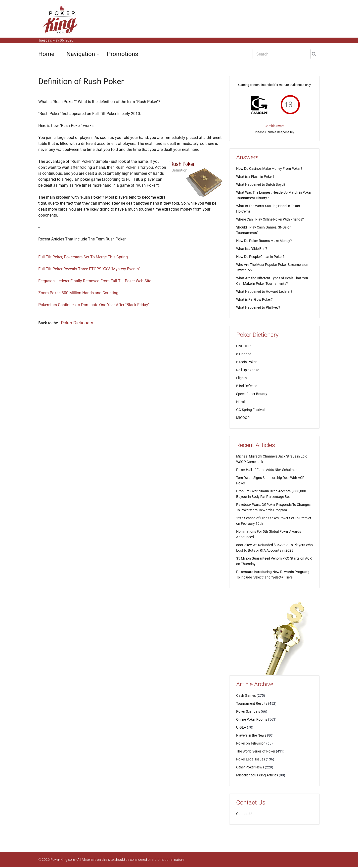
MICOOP (243, 418)
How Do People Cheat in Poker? (260, 257)
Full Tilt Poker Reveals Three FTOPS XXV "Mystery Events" (89, 269)
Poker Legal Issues (250, 759)
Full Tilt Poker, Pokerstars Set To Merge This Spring (83, 257)
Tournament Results (251, 703)
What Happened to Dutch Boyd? (260, 184)
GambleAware (274, 126)
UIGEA (241, 727)
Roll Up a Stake (247, 370)
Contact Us (244, 814)
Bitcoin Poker (246, 362)
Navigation (80, 54)
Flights (241, 378)
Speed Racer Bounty (251, 394)
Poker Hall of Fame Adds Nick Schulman (267, 470)
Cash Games (246, 695)
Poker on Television (251, 743)
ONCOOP (243, 346)
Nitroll (240, 402)
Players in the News (251, 735)
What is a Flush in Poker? (255, 176)
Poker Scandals (248, 711)
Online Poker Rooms (251, 719)
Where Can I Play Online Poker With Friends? (270, 219)
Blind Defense (246, 386)
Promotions (122, 54)
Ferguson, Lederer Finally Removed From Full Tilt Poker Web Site (94, 281)
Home (46, 54)
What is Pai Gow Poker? (254, 299)
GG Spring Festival (250, 410)
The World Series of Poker (255, 751)
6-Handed (243, 354)
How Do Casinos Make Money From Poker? (269, 169)
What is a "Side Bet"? (251, 249)
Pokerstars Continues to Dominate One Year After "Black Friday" (93, 304)
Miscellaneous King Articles (257, 775)
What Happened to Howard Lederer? (264, 291)
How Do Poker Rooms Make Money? (264, 241)
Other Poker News (250, 767)
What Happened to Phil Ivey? (258, 307)
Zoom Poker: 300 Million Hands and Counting (78, 292)
